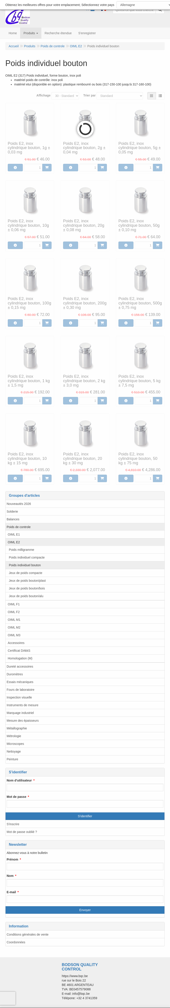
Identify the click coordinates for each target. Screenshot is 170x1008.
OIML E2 (14, 542)
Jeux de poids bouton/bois (27, 588)
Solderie (12, 511)
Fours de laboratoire (20, 689)
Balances (13, 519)
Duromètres (15, 674)
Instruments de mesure (22, 705)
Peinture (12, 759)
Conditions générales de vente (27, 934)
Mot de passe (16, 796)
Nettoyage (14, 751)
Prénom (12, 859)
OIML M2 (14, 627)
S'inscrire (13, 824)
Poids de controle (19, 527)
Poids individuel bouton (25, 565)
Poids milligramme (21, 549)
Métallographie (17, 728)
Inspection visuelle (19, 697)
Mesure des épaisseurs (23, 720)
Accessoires (16, 643)
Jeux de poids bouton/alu (26, 596)
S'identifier (85, 816)
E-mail (11, 892)
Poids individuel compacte (27, 557)
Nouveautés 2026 (19, 504)
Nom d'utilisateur (19, 780)
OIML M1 (14, 619)
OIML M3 (14, 635)
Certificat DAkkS (19, 650)
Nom (10, 876)
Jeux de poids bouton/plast (27, 580)
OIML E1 (14, 534)
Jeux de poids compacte (25, 573)
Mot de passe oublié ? (22, 832)
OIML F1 (14, 604)
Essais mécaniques (20, 682)
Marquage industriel (20, 713)
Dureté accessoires (20, 666)
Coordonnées (16, 942)
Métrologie (14, 736)
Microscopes (15, 744)
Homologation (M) (20, 658)
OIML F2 (14, 612)
